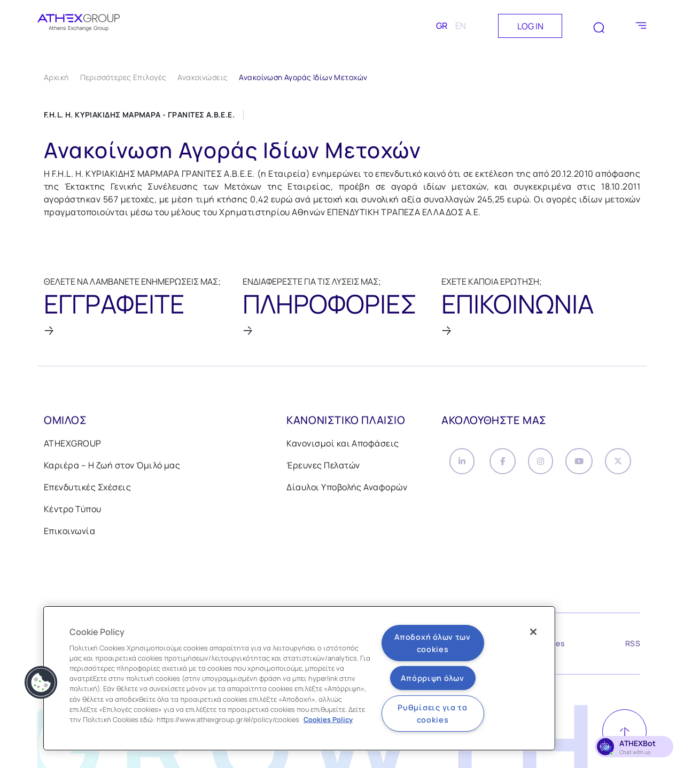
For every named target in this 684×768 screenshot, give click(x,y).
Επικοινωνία (69, 534)
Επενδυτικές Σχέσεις (87, 490)
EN (460, 26)
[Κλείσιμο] (533, 632)
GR (441, 26)
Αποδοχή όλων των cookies (432, 643)
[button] (41, 682)
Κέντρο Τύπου (73, 512)
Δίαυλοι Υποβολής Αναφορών (346, 490)
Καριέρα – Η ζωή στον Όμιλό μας (112, 468)
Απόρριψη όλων (432, 678)
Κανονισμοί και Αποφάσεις (342, 446)
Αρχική (56, 77)
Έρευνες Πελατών (323, 468)
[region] (299, 678)
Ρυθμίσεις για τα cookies (433, 713)
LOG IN (530, 26)
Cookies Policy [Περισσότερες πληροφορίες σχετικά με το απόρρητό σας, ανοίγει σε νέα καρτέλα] (328, 719)
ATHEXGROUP (73, 446)
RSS (632, 649)
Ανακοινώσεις (202, 77)
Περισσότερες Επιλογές (123, 77)
